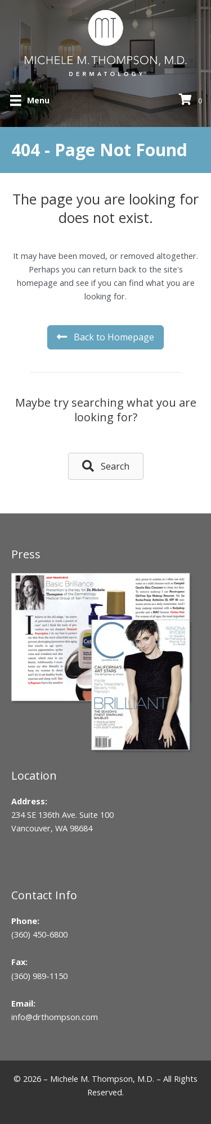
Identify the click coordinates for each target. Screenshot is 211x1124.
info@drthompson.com (54, 1016)
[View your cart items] (192, 100)
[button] (105, 466)
